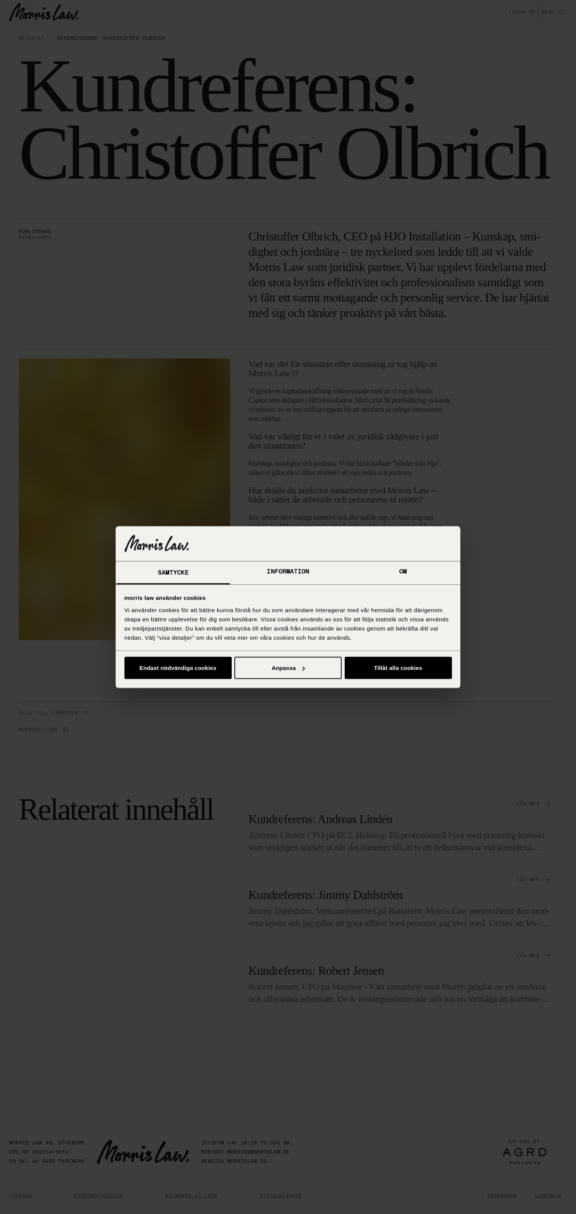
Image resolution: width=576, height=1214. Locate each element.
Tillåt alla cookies (398, 668)
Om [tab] (403, 571)
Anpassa (288, 668)
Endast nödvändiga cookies (177, 668)
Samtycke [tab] (173, 572)
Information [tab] (288, 571)
